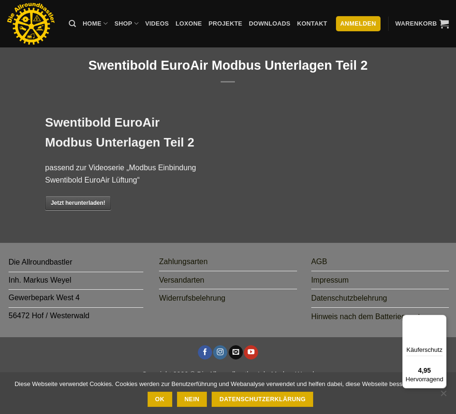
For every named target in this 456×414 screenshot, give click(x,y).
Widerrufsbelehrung (192, 298)
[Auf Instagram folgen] (220, 352)
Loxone (189, 23)
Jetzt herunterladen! (78, 203)
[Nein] (443, 396)
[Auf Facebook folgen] (205, 352)
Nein (192, 399)
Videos (157, 23)
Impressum (330, 280)
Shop (126, 23)
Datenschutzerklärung (263, 399)
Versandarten (181, 280)
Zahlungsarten (183, 262)
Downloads (270, 23)
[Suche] (72, 24)
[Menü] (441, 320)
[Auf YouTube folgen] (251, 352)
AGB (319, 262)
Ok (160, 399)
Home (95, 23)
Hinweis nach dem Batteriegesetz (367, 317)
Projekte (225, 23)
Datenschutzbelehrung (349, 298)
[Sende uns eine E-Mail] (236, 352)
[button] (422, 23)
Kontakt (312, 23)
